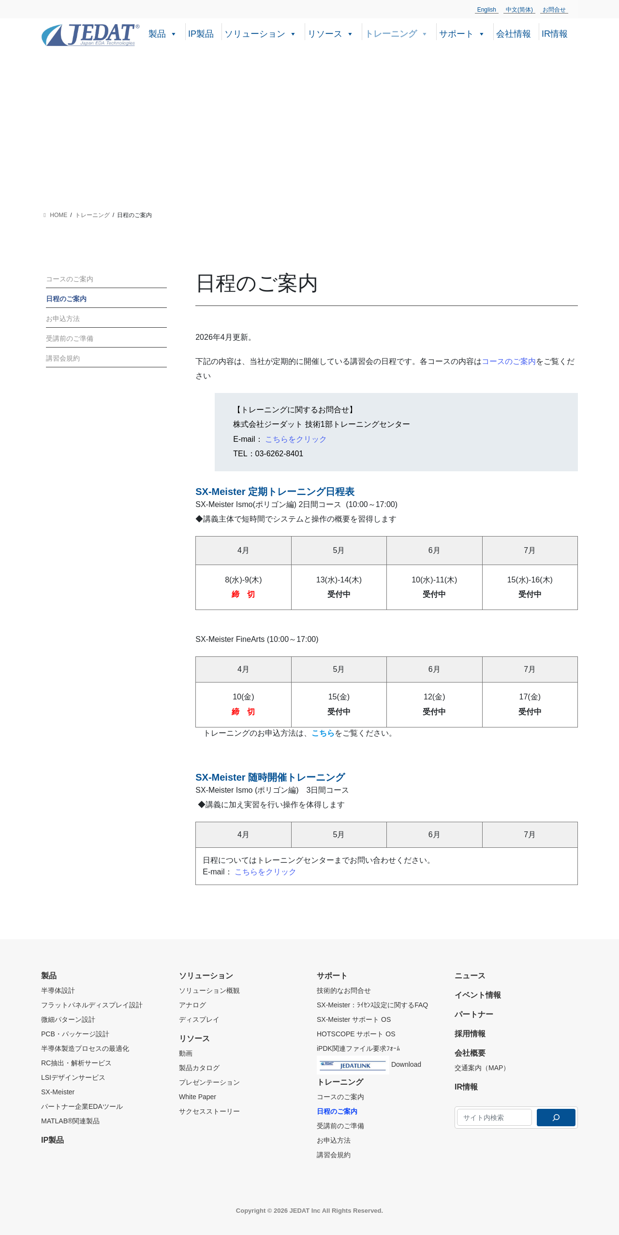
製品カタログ (199, 1068)
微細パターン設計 (68, 1019)
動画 (185, 1053)
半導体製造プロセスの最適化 (85, 1048)
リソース (331, 33)
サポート (462, 33)
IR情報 (555, 34)
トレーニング (396, 33)
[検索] (556, 1117)
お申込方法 (63, 318)
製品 (162, 33)
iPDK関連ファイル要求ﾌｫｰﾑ (358, 1048)
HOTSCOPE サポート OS (356, 1034)
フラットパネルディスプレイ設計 (92, 1005)
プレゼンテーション (209, 1082)
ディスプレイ (199, 1019)
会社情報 (513, 34)
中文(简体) (519, 9)
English (486, 9)
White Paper (197, 1097)
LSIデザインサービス (73, 1077)
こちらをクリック (296, 439)
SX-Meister (57, 1092)
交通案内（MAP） (482, 1068)
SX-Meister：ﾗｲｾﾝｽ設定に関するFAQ (372, 1005)
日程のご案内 (66, 299)
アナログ (192, 1005)
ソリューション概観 (209, 990)
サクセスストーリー (209, 1111)
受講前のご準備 (69, 338)
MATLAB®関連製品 (70, 1121)
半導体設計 (58, 990)
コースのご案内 (509, 361)
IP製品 (201, 34)
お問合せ (554, 9)
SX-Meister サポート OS (354, 1019)
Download (369, 1063)
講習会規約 (63, 358)
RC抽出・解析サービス (76, 1063)
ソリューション (260, 33)
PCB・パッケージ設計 (75, 1034)
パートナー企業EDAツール (82, 1106)
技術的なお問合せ (344, 990)
